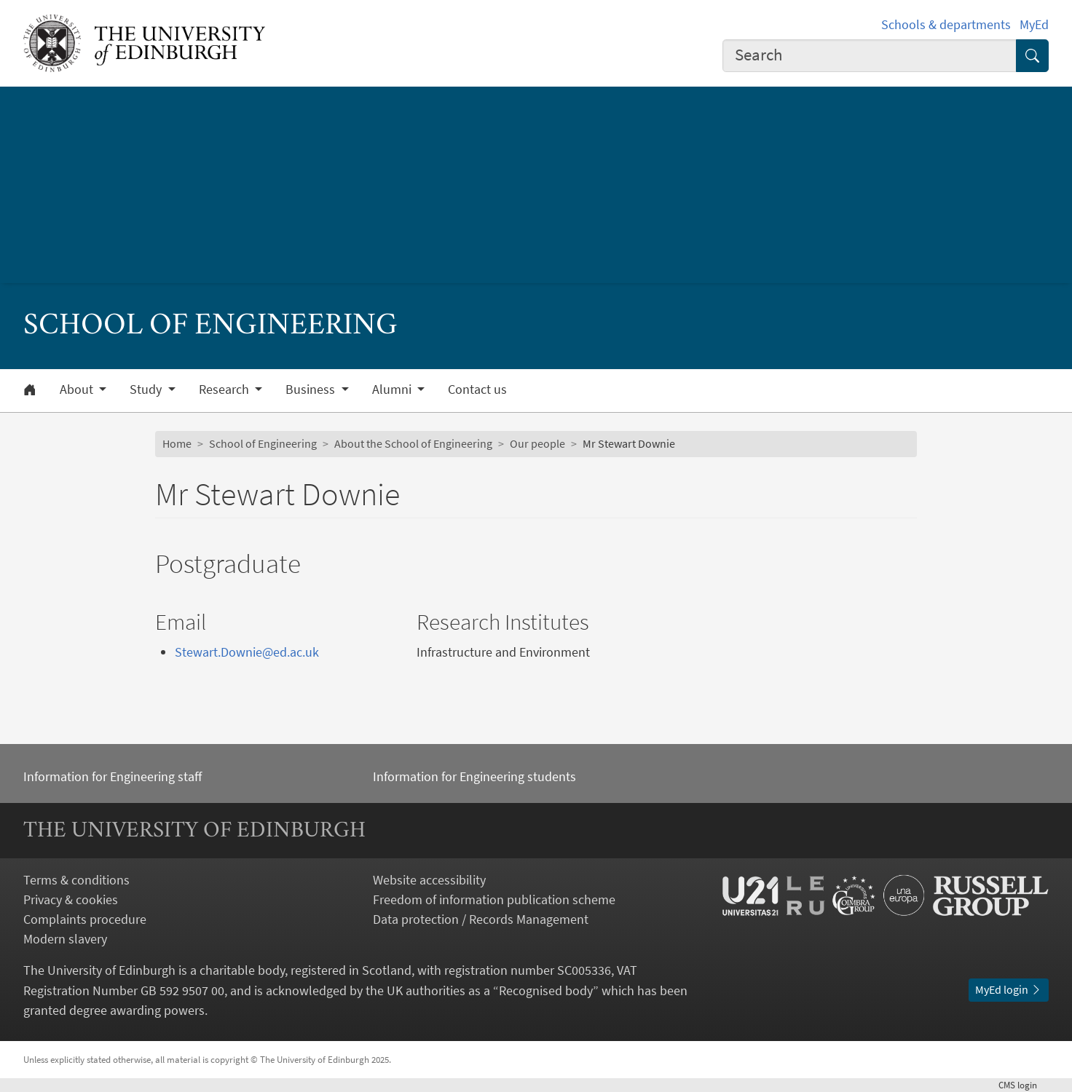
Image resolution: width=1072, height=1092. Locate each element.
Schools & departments (946, 24)
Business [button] (311, 389)
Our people (537, 443)
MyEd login (1008, 989)
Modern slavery (65, 938)
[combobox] (869, 55)
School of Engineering (263, 443)
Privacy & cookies (70, 899)
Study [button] (147, 389)
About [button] (78, 389)
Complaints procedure (84, 919)
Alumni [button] (393, 389)
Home (177, 443)
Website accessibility (429, 879)
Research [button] (225, 389)
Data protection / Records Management (480, 919)
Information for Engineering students (474, 776)
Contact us (477, 389)
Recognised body (546, 990)
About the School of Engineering (413, 443)
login (1023, 1085)
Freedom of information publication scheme (494, 899)
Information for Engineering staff (112, 776)
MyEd (1034, 24)
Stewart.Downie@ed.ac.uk (247, 652)
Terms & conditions (76, 879)
